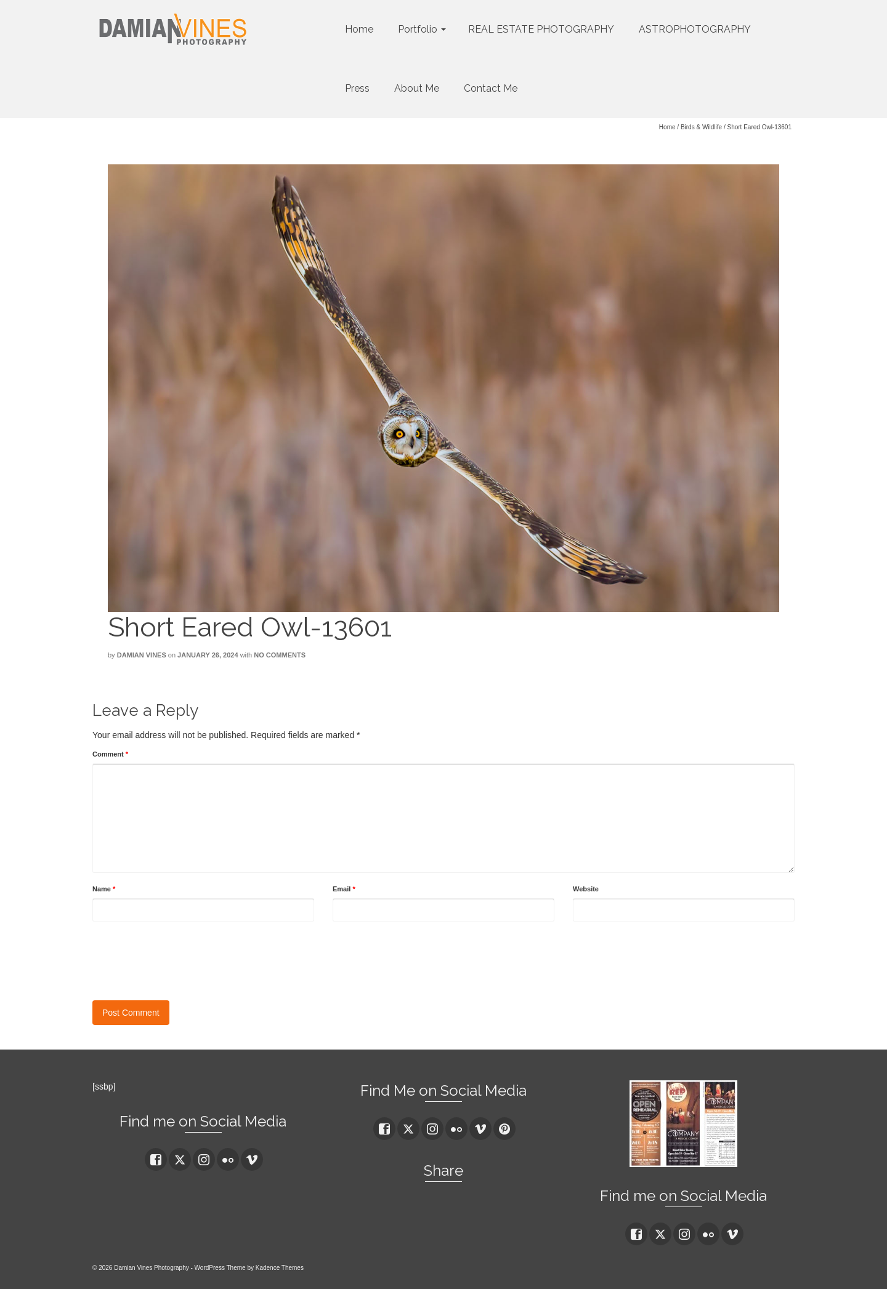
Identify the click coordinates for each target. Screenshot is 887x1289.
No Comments (280, 655)
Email (344, 889)
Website (586, 889)
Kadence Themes (280, 1267)
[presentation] (186, 958)
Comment (110, 754)
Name (103, 889)
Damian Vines (141, 655)
